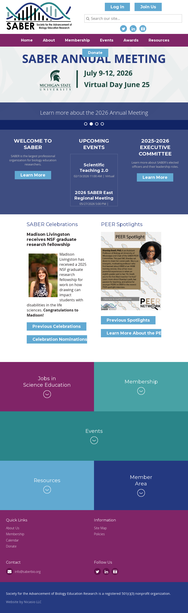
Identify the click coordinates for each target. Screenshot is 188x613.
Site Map (100, 528)
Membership (15, 534)
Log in (117, 6)
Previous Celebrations (56, 326)
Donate (11, 546)
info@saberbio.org (28, 571)
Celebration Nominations (59, 339)
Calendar (12, 540)
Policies (99, 534)
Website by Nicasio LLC (23, 602)
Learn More (33, 175)
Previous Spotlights (128, 320)
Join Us (148, 6)
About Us (12, 528)
